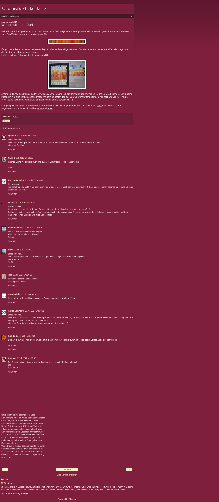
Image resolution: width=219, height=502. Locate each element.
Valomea (7, 483)
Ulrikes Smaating (16, 180)
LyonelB (12, 136)
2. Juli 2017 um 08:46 (25, 202)
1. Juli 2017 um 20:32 (23, 158)
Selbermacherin (15, 227)
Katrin (39, 108)
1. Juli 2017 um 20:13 (26, 136)
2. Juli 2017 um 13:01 (34, 311)
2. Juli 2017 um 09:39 (23, 250)
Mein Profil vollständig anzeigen (15, 493)
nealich (11, 202)
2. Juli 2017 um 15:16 (26, 358)
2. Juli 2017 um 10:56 (30, 294)
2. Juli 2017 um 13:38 (25, 336)
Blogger (72, 499)
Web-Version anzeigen (67, 475)
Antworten (12, 149)
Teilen (6, 121)
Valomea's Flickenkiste (23, 8)
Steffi (10, 250)
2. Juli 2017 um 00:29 (35, 180)
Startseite (67, 469)
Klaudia (11, 336)
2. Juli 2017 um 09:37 (33, 227)
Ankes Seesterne (16, 311)
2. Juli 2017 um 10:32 (22, 275)
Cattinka (12, 358)
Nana (10, 158)
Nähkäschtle (14, 294)
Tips (10, 275)
